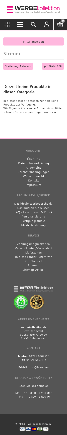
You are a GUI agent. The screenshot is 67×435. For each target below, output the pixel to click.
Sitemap (33, 265)
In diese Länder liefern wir (33, 257)
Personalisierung (33, 216)
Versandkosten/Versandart (33, 248)
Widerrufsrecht (33, 176)
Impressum (33, 185)
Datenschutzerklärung (33, 163)
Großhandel (33, 261)
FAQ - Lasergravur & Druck (33, 212)
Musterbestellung (33, 225)
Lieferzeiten (33, 252)
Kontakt (33, 180)
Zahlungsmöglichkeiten (33, 244)
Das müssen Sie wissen (33, 208)
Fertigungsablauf (33, 221)
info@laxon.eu (39, 367)
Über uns (33, 159)
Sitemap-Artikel (33, 269)
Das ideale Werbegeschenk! (33, 203)
